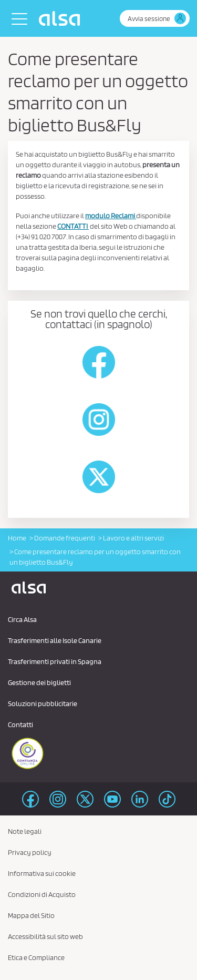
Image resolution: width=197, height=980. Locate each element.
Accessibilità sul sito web (45, 936)
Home (17, 538)
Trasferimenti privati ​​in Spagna (54, 661)
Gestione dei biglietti (39, 682)
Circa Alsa (22, 619)
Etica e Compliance (36, 957)
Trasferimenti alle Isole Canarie (54, 640)
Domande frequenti (64, 538)
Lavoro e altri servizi (133, 538)
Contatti (20, 724)
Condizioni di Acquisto (42, 894)
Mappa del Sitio (31, 915)
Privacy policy (29, 852)
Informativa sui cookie (42, 873)
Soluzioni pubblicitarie (42, 703)
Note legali (25, 831)
